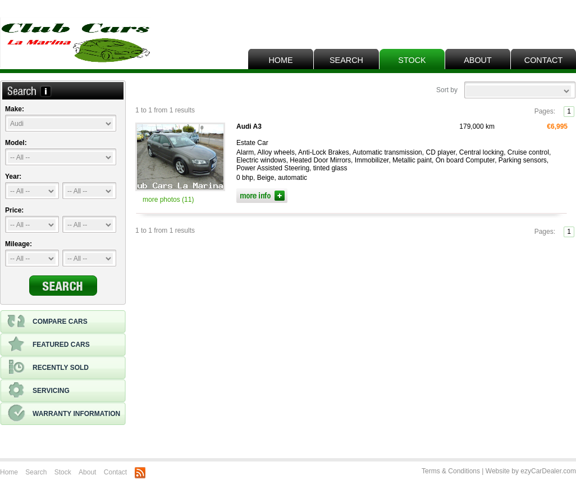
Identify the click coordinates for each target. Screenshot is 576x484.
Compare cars (47, 321)
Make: (14, 109)
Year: (13, 176)
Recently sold (48, 367)
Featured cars (48, 344)
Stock (412, 60)
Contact (543, 60)
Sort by (447, 90)
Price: (14, 210)
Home (280, 60)
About (478, 60)
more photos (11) (168, 199)
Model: (16, 143)
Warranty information (63, 413)
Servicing (38, 390)
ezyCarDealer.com (548, 471)
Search (346, 60)
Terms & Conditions (451, 471)
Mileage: (18, 244)
